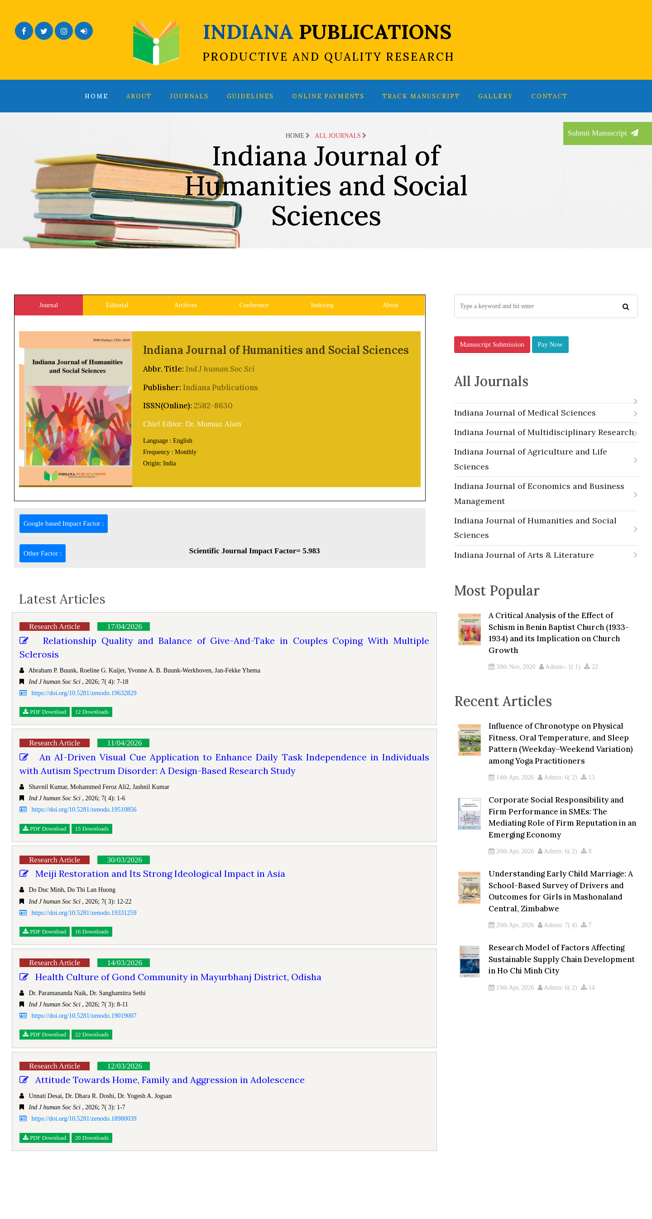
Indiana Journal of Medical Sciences (546, 421)
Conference (253, 305)
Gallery (495, 96)
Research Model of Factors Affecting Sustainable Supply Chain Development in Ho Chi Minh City (562, 975)
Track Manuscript (421, 96)
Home (96, 96)
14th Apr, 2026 (511, 793)
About (139, 96)
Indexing (322, 305)
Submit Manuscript (603, 133)
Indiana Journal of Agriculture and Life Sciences (546, 467)
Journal (48, 305)
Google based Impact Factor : (64, 523)
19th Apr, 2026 (511, 1004)
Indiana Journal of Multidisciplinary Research (546, 441)
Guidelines (250, 96)
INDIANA (329, 41)
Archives (185, 305)
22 (591, 679)
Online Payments (328, 96)
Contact (549, 96)
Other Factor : (43, 553)
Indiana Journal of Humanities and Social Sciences (546, 536)
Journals (189, 96)
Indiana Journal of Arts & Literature (546, 563)
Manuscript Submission (492, 349)
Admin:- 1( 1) (559, 679)
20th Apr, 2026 (511, 867)
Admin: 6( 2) (557, 793)
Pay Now (550, 349)
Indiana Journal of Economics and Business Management (546, 502)
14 (588, 1004)
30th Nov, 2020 (512, 679)
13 (588, 793)
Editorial (117, 305)
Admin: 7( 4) (557, 941)
